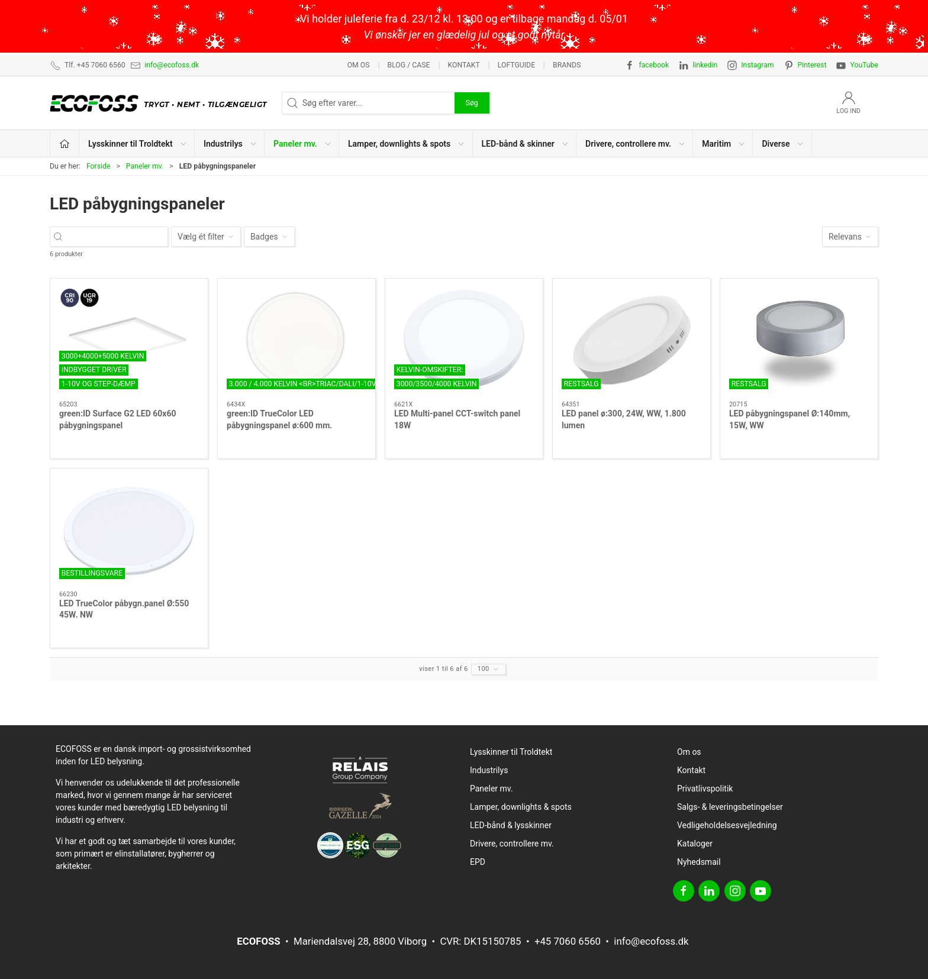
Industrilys (489, 770)
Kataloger (695, 843)
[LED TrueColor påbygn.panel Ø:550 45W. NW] (129, 529)
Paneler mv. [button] (302, 143)
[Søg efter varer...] (119, 237)
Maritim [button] (724, 143)
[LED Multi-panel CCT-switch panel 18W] (464, 339)
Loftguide (516, 65)
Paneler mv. (145, 166)
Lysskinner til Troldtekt (511, 752)
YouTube (864, 65)
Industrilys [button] (230, 143)
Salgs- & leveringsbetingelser (730, 807)
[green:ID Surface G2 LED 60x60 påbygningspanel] (129, 339)
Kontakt (463, 65)
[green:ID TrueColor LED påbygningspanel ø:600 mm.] (296, 339)
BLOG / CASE (409, 65)
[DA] (161, 103)
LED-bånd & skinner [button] (525, 143)
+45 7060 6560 (567, 941)
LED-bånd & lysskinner (511, 825)
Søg (472, 103)
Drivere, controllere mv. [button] (635, 143)
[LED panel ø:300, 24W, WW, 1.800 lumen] (631, 339)
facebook (654, 65)
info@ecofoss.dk (171, 65)
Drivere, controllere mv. (512, 843)
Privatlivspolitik (705, 788)
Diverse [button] (783, 143)
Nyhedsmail (699, 862)
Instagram (757, 65)
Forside (98, 166)
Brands (567, 65)
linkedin (704, 65)
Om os (358, 65)
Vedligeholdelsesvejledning (727, 825)
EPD (477, 862)
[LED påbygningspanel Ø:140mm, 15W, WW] (799, 339)
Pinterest (812, 65)
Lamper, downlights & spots (521, 807)
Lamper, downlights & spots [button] (406, 143)
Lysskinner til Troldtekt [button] (138, 143)
